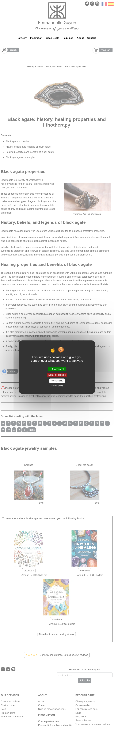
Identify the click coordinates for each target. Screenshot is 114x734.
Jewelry (22, 38)
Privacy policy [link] (57, 385)
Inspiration (36, 38)
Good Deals (52, 38)
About (80, 38)
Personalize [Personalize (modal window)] (57, 380)
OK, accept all (57, 369)
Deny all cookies (57, 375)
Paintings (68, 38)
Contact (91, 38)
